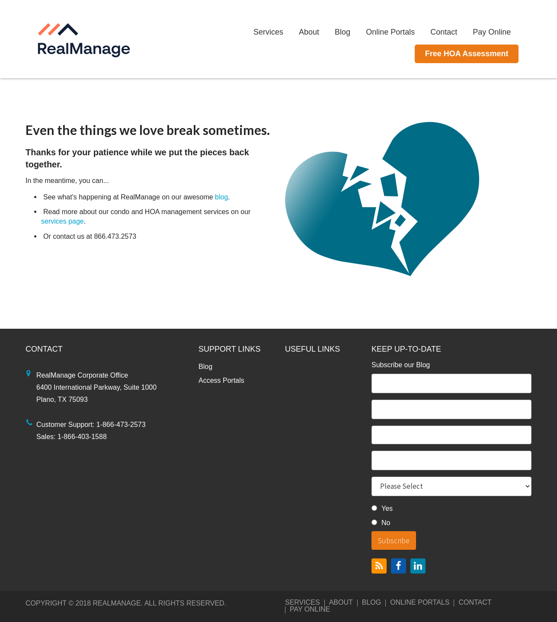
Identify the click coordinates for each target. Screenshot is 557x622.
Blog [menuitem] (355, 32)
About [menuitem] (322, 32)
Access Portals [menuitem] (221, 380)
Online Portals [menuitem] (403, 32)
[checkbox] (451, 517)
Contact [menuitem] (456, 32)
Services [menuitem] (281, 32)
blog (221, 197)
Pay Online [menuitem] (505, 32)
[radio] (451, 510)
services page (62, 221)
